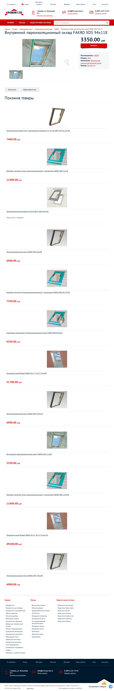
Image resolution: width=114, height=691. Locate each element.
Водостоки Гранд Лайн (66, 608)
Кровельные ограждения (14, 647)
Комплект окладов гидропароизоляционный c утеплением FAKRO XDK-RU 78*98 (38, 292)
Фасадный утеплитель (39, 616)
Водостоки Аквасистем (66, 616)
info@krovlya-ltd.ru (75, 11)
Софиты (8, 650)
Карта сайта (30, 688)
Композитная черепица (14, 621)
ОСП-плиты (36, 613)
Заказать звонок (100, 13)
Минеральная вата (38, 619)
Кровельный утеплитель (14, 634)
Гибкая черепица (11, 613)
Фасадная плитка (38, 629)
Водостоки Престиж (65, 619)
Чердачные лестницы (13, 639)
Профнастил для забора (14, 608)
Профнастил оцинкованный (15, 611)
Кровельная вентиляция (14, 631)
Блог (94, 4)
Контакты (105, 4)
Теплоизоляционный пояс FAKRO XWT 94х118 (24, 414)
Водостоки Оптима (64, 613)
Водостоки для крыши (65, 605)
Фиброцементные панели (41, 611)
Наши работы (81, 4)
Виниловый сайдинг (39, 605)
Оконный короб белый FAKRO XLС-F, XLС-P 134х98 (26, 373)
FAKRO (96, 55)
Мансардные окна (12, 637)
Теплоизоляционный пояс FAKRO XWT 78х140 (24, 575)
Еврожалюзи (36, 637)
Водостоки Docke (64, 611)
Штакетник (35, 631)
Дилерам (67, 4)
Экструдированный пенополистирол (38, 622)
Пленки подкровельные (14, 629)
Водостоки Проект (64, 621)
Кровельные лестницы (13, 642)
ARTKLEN (79, 688)
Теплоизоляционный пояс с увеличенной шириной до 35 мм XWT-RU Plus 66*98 (38, 130)
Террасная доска (37, 634)
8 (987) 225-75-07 (102, 11)
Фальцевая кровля (12, 619)
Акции (26, 4)
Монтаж (53, 4)
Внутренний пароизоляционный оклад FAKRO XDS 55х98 (29, 454)
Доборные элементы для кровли (14, 625)
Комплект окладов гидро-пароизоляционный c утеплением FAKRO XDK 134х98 (37, 495)
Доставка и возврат (39, 3)
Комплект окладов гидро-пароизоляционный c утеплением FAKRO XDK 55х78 (37, 171)
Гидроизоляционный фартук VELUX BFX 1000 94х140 (27, 211)
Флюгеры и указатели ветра (15, 653)
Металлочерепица (12, 616)
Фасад (22, 23)
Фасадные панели (38, 626)
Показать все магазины (45, 16)
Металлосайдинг (37, 608)
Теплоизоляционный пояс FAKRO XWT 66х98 (24, 252)
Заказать (93, 45)
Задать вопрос (73, 13)
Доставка (39, 662)
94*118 (90, 65)
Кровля (10, 23)
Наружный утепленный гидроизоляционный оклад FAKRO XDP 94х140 (34, 333)
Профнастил (10, 605)
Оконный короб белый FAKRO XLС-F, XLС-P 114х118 (27, 535)
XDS (89, 58)
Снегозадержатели (12, 645)
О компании (11, 4)
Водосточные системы (40, 23)
